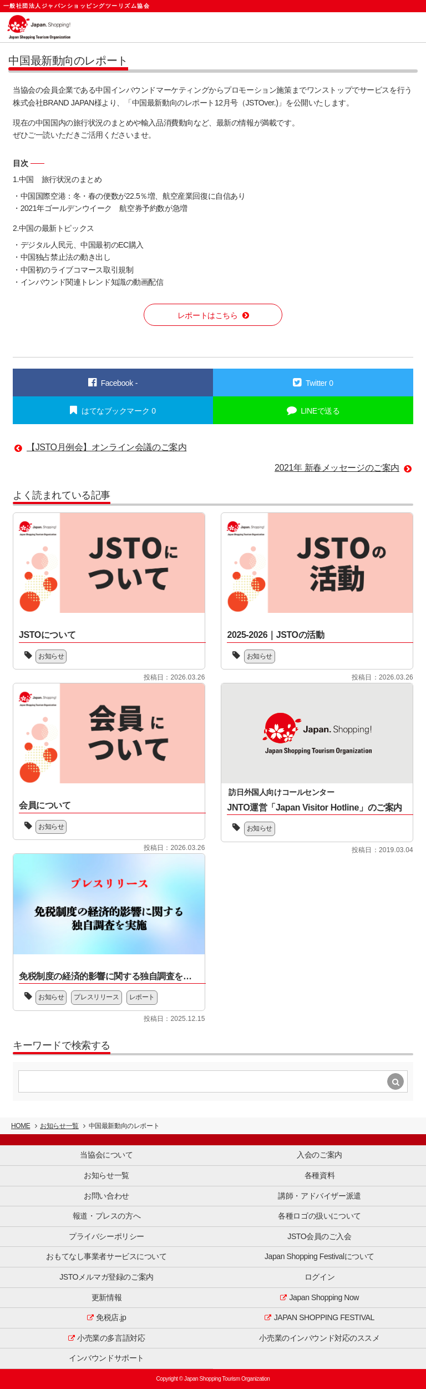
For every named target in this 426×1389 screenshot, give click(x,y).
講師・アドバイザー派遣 (319, 1195)
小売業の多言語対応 (111, 1337)
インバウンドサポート (106, 1357)
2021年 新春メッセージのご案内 (337, 467)
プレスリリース (96, 997)
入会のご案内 (319, 1154)
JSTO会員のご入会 (319, 1236)
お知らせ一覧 (59, 1126)
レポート (142, 997)
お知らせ (51, 656)
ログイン (319, 1276)
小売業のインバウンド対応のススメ (319, 1337)
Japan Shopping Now (324, 1297)
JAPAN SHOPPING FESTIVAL (324, 1317)
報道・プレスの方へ (106, 1215)
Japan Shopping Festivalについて (319, 1256)
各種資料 (319, 1175)
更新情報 (106, 1297)
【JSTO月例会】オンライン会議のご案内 (106, 447)
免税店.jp (111, 1317)
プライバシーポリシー (106, 1236)
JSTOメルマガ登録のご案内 (106, 1276)
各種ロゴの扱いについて (319, 1215)
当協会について (106, 1154)
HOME (20, 1126)
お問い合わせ (106, 1195)
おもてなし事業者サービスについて (106, 1256)
